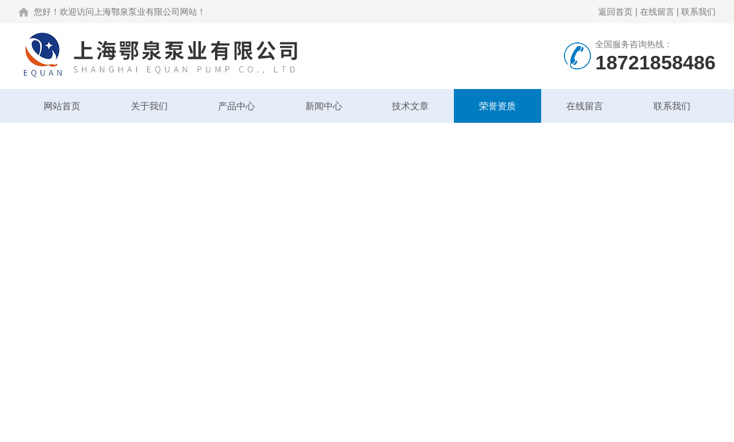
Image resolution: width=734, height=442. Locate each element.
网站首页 (62, 106)
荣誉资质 (497, 106)
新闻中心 (323, 106)
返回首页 (615, 12)
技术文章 (410, 106)
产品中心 (236, 106)
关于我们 (149, 106)
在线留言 (657, 12)
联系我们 (698, 12)
